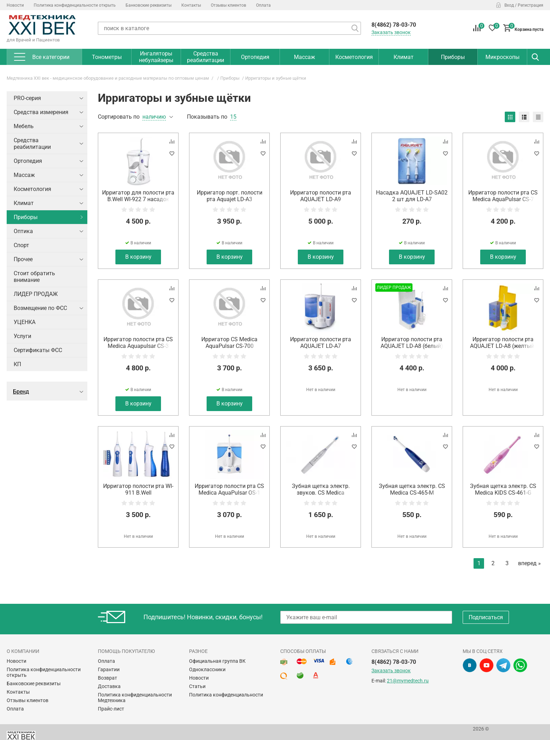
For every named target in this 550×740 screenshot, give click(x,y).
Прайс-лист (111, 709)
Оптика (23, 231)
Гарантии (109, 669)
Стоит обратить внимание (34, 276)
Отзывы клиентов (228, 5)
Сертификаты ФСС (38, 350)
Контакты (191, 5)
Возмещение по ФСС (40, 308)
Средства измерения (41, 112)
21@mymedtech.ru (408, 680)
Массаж (24, 175)
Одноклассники (207, 669)
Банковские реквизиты (149, 5)
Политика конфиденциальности (226, 695)
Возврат (107, 678)
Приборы (230, 78)
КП (17, 364)
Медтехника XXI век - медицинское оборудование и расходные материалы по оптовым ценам (108, 78)
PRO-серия (27, 98)
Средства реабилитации (32, 143)
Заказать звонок (391, 32)
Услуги (22, 336)
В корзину (138, 256)
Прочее (23, 259)
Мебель (24, 126)
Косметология (32, 189)
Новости (15, 5)
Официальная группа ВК (217, 661)
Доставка (109, 686)
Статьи (197, 686)
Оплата (263, 5)
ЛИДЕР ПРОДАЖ (36, 294)
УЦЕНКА (24, 322)
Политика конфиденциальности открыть (75, 5)
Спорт (21, 245)
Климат (24, 203)
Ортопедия (28, 161)
